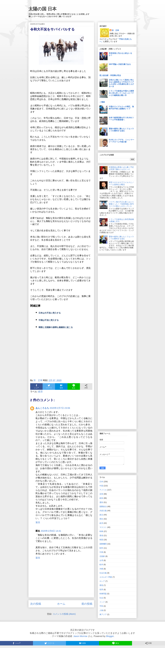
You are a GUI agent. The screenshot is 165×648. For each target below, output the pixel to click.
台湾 (101, 560)
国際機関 (103, 544)
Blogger (110, 636)
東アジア (103, 614)
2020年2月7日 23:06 (60, 408)
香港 (101, 535)
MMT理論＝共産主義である (120, 64)
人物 (101, 610)
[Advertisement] (61, 356)
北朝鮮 (102, 556)
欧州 (101, 565)
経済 (40, 391)
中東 (101, 552)
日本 (101, 482)
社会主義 (103, 573)
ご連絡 (102, 102)
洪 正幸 (115, 30)
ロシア (102, 581)
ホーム (61, 603)
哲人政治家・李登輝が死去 (110, 75)
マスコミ (103, 527)
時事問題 (103, 594)
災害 (101, 494)
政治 (101, 515)
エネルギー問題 (105, 577)
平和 (101, 606)
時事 (101, 531)
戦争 (101, 548)
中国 (101, 486)
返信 (38, 522)
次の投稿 (35, 603)
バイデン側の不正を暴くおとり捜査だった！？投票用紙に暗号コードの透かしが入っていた (121, 204)
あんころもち (42, 408)
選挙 (101, 502)
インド (102, 602)
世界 (101, 590)
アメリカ (103, 490)
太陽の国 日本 (42, 8)
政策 (101, 498)
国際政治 (103, 506)
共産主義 (103, 511)
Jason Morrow (80, 636)
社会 (101, 598)
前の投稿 (86, 603)
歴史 (101, 519)
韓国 (101, 540)
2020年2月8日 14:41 (51, 531)
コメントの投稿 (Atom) (64, 614)
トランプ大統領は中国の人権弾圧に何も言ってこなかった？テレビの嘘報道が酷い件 (121, 93)
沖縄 (101, 569)
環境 (101, 585)
